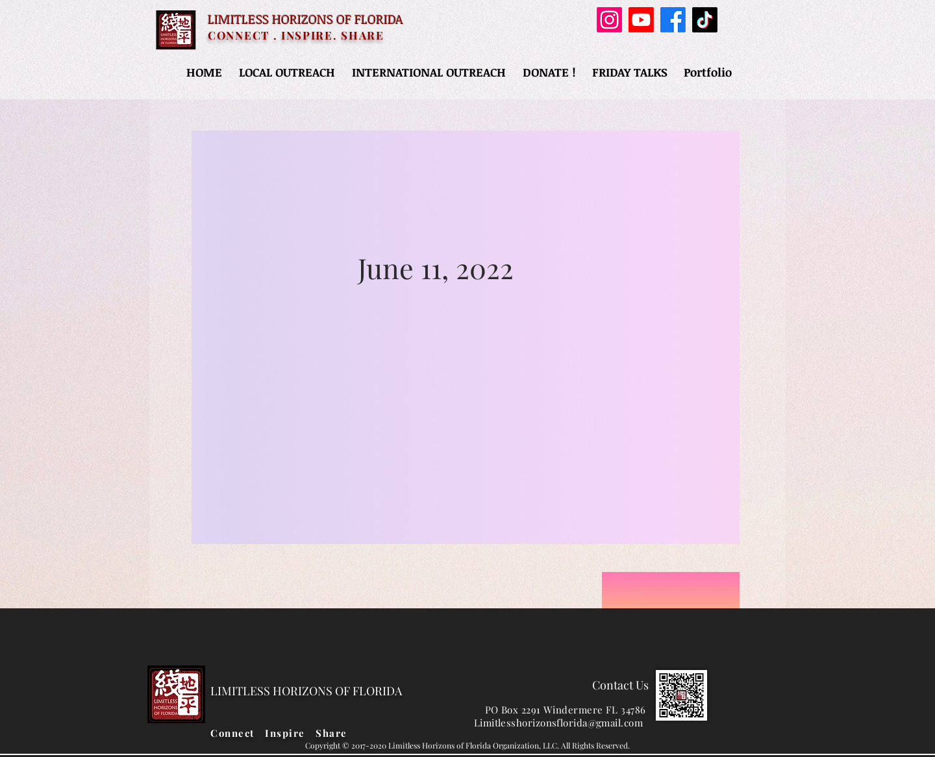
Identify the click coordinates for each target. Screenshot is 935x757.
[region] (466, 337)
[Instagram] (609, 19)
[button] (287, 72)
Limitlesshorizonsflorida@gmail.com (558, 722)
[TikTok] (704, 19)
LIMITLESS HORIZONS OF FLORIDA (305, 19)
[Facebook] (673, 19)
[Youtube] (641, 19)
